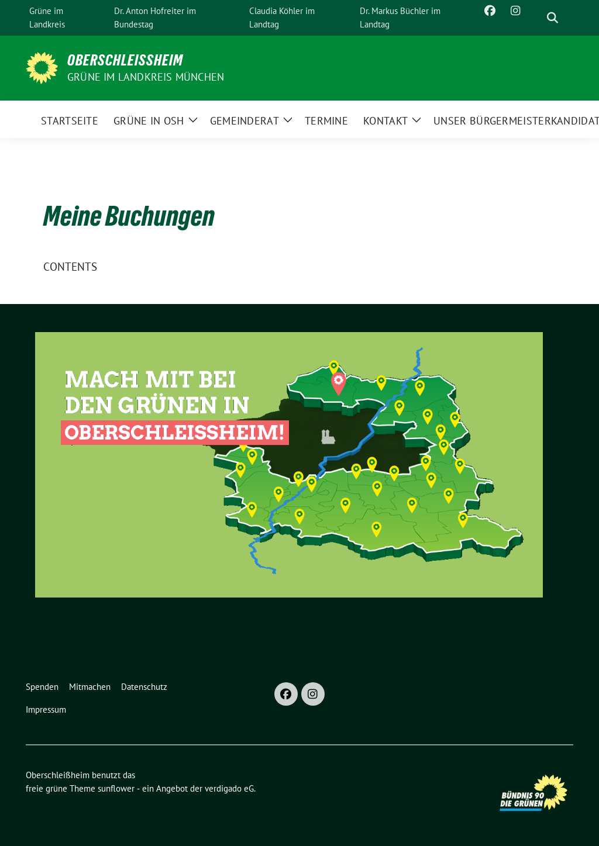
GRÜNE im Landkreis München (145, 77)
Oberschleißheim (125, 60)
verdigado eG (229, 788)
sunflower (116, 788)
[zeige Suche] (552, 18)
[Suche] (536, 18)
